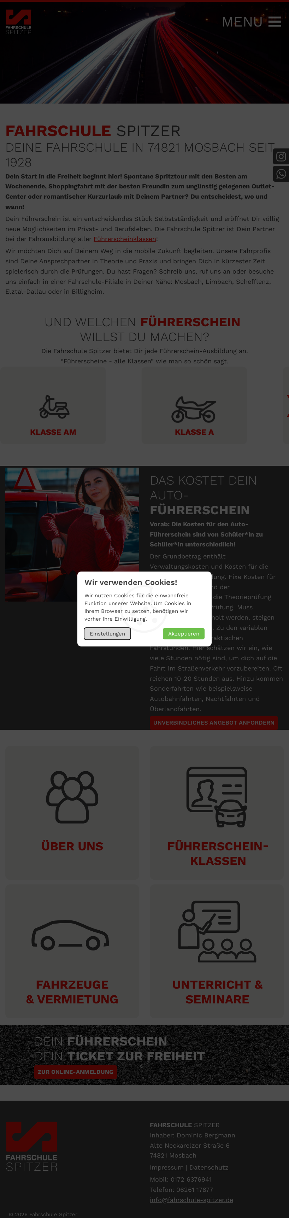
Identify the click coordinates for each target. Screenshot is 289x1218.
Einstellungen (107, 634)
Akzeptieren (183, 634)
